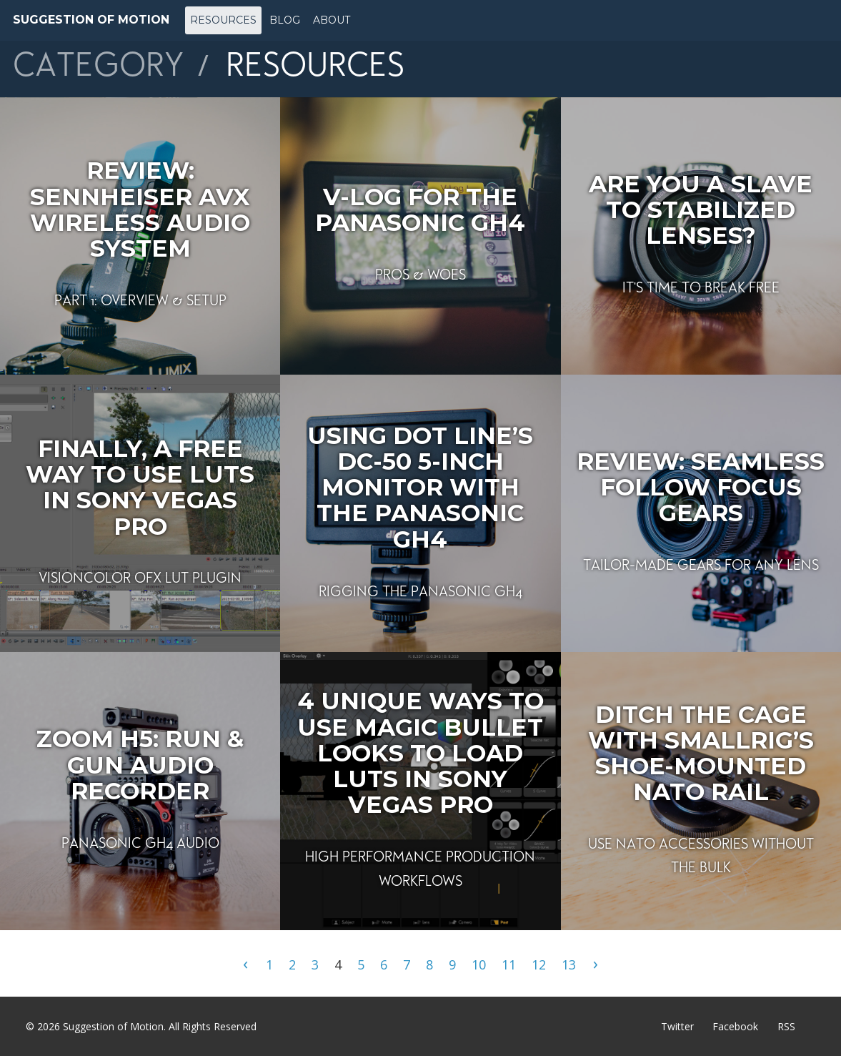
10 (479, 964)
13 (569, 964)
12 (539, 964)
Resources (223, 20)
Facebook (735, 1026)
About (331, 20)
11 (509, 964)
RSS (786, 1026)
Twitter (677, 1026)
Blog (284, 20)
